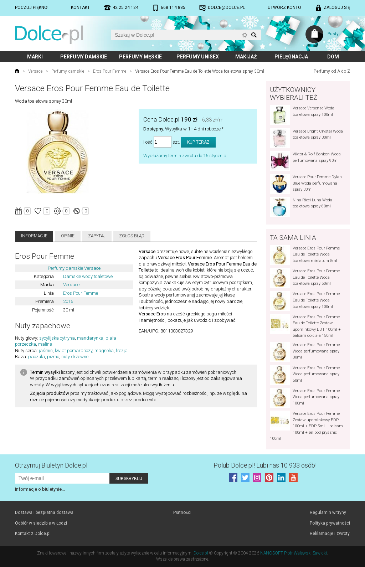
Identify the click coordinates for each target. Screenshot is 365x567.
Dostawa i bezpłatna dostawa (44, 512)
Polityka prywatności (330, 523)
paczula (36, 356)
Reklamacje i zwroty (330, 533)
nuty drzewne (74, 356)
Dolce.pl (201, 553)
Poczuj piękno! (31, 7)
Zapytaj (97, 235)
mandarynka (90, 338)
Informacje (34, 235)
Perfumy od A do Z (332, 71)
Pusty (333, 33)
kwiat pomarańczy (73, 350)
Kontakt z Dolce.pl (33, 533)
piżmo (53, 356)
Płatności (182, 512)
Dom (333, 57)
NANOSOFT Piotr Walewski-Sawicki (293, 553)
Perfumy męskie (140, 57)
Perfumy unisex (197, 57)
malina (45, 344)
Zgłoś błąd (131, 235)
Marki (35, 57)
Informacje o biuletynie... (40, 489)
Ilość (148, 142)
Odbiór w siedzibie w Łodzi (41, 523)
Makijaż (246, 57)
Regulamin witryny (328, 512)
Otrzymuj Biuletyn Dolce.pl (51, 465)
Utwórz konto (284, 7)
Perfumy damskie (83, 57)
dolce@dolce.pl (226, 7)
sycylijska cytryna (57, 338)
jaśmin (46, 350)
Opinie (67, 235)
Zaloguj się (337, 7)
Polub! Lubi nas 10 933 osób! (265, 465)
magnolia (104, 350)
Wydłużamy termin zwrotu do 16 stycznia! (185, 155)
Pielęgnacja (291, 57)
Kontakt (80, 7)
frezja (122, 350)
